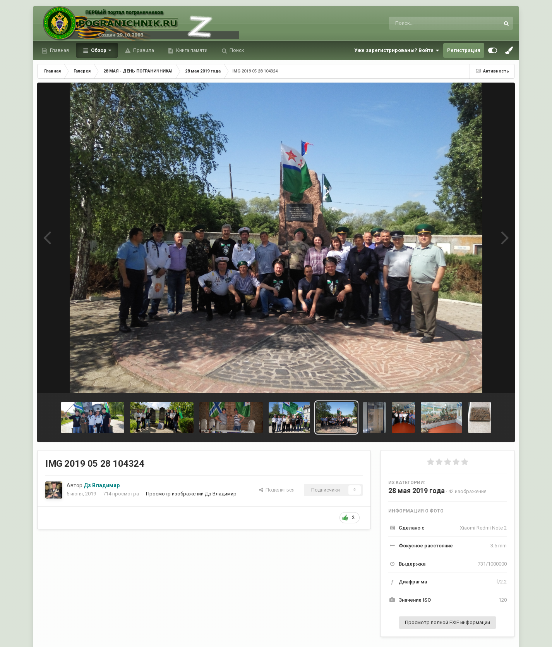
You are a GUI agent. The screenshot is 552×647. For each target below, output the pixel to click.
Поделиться (277, 490)
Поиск (236, 50)
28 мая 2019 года (416, 491)
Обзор (99, 50)
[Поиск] (430, 23)
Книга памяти (191, 50)
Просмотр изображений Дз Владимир (191, 494)
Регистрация (463, 50)
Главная (59, 50)
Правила (143, 50)
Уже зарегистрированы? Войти (396, 50)
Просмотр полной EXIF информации (447, 622)
